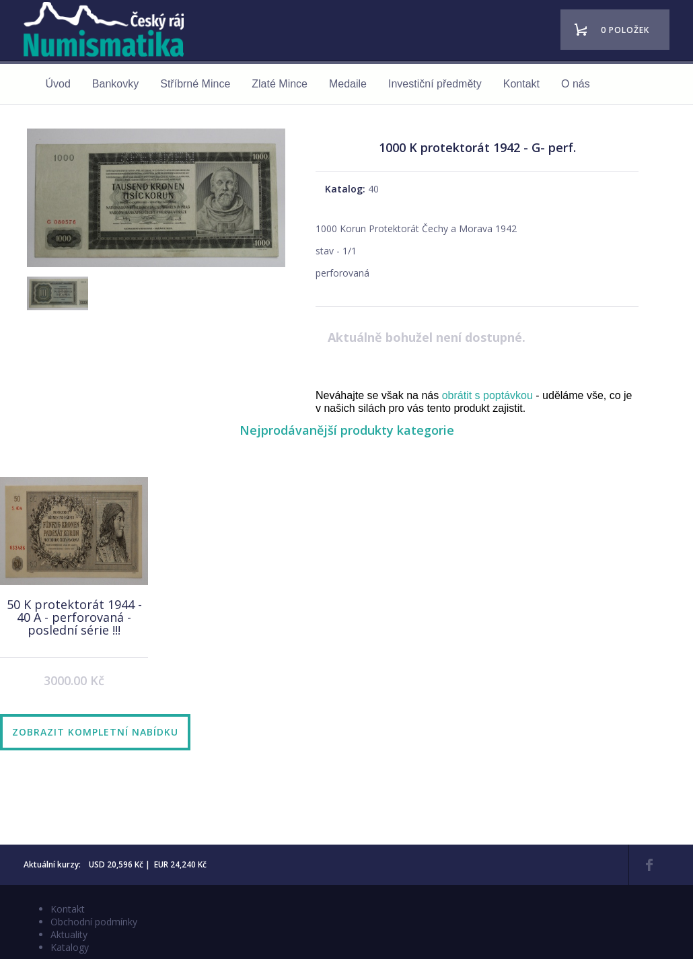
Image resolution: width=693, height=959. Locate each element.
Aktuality (68, 934)
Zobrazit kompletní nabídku (95, 731)
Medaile (348, 84)
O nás (575, 84)
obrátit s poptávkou (487, 395)
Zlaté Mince (279, 84)
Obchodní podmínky (93, 921)
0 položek (625, 30)
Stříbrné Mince (195, 84)
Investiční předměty (435, 84)
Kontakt (521, 84)
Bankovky (115, 84)
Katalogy (69, 947)
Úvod (58, 84)
